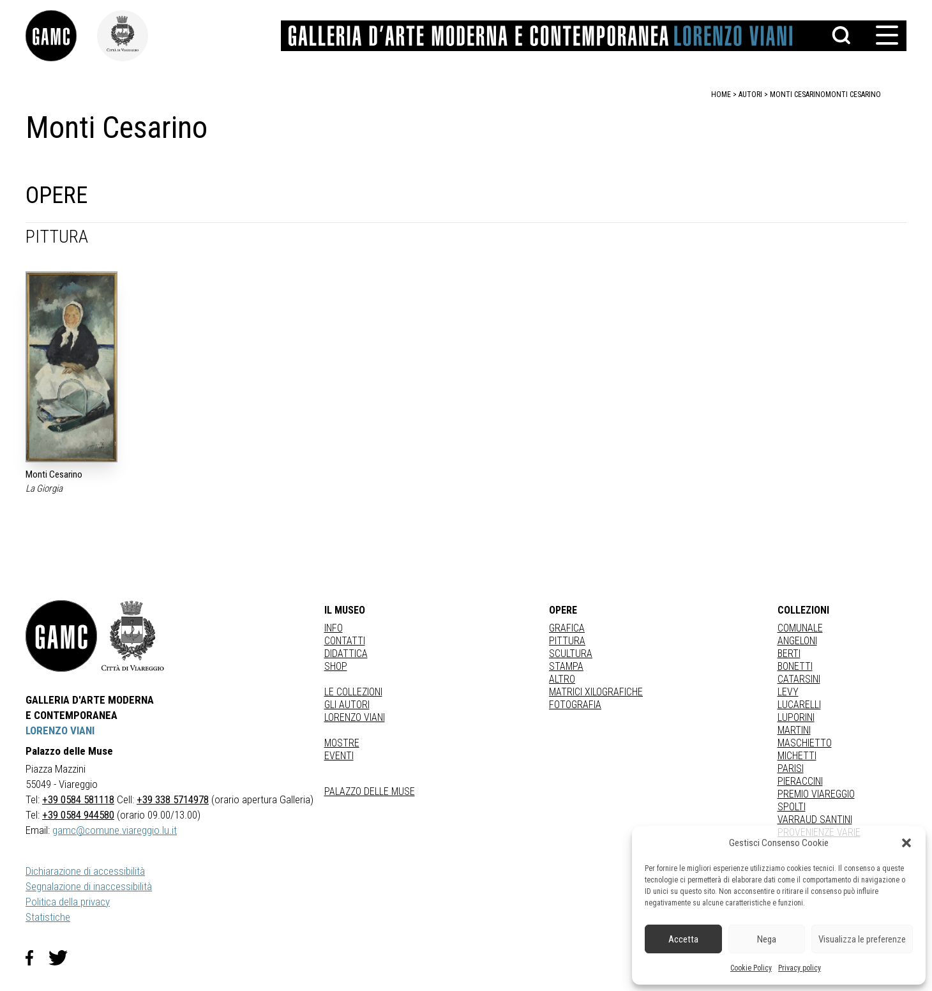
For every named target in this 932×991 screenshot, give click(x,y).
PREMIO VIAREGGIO (816, 794)
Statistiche (48, 917)
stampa (566, 666)
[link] (61, 35)
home (721, 94)
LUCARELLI (799, 705)
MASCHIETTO (805, 743)
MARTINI (794, 730)
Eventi (339, 756)
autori (750, 94)
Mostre (341, 743)
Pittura (567, 641)
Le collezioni (353, 692)
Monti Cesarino (853, 94)
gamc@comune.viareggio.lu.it (114, 830)
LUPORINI (796, 717)
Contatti (344, 641)
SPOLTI (792, 807)
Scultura (570, 653)
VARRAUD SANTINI (815, 819)
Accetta (683, 939)
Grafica (567, 628)
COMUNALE (800, 628)
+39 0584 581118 (78, 799)
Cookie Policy (751, 968)
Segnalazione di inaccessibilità (89, 886)
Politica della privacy (68, 901)
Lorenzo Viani (354, 717)
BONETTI (795, 666)
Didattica (346, 653)
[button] (906, 842)
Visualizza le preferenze (862, 939)
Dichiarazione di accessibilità (85, 871)
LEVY (788, 692)
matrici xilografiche (596, 692)
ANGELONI (797, 641)
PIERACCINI (800, 781)
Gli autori (347, 705)
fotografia (575, 705)
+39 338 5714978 (173, 799)
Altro (562, 679)
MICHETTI (797, 756)
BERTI (789, 653)
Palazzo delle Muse (369, 791)
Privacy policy (799, 968)
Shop (335, 666)
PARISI (791, 768)
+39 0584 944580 (78, 814)
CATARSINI (799, 679)
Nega (766, 939)
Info (333, 628)
